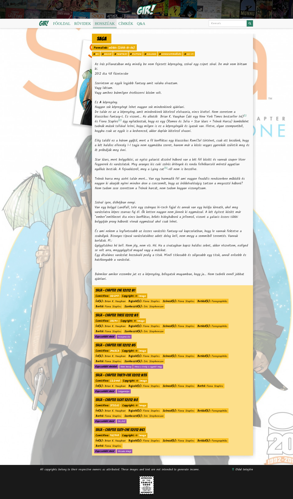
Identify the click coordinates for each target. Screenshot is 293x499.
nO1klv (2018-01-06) (122, 48)
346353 (114, 351)
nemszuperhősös (171, 54)
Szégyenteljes (123, 391)
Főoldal (61, 24)
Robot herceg (126, 367)
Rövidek (82, 24)
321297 (114, 296)
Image (142, 296)
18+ (97, 54)
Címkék (125, 24)
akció (107, 54)
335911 (114, 321)
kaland (151, 54)
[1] (245, 116)
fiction (136, 54)
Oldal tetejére (242, 469)
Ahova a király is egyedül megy (148, 367)
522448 (115, 381)
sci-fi (190, 54)
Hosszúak (105, 24)
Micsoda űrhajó (124, 451)
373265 (114, 406)
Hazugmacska (124, 337)
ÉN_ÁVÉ (121, 421)
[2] (119, 120)
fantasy (122, 54)
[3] (165, 168)
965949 (114, 435)
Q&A (141, 24)
